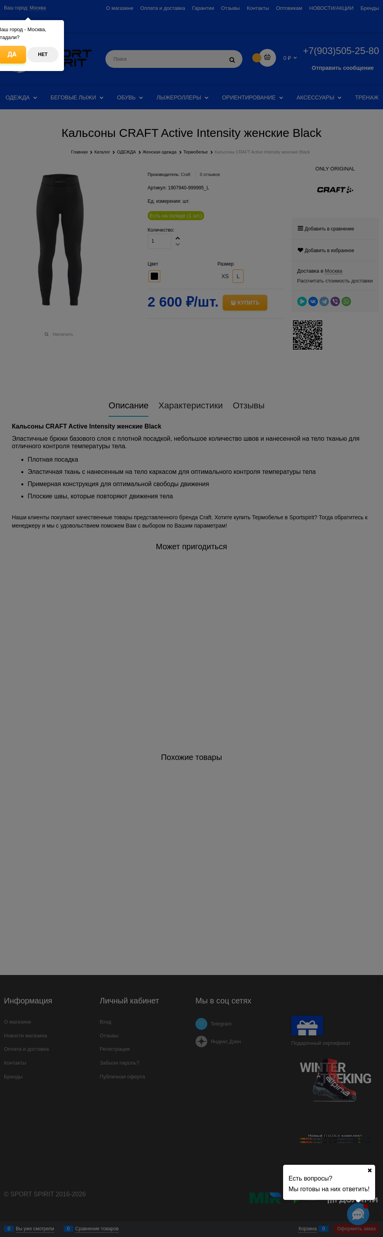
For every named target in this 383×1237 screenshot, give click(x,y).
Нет (42, 54)
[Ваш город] (370, 1170)
